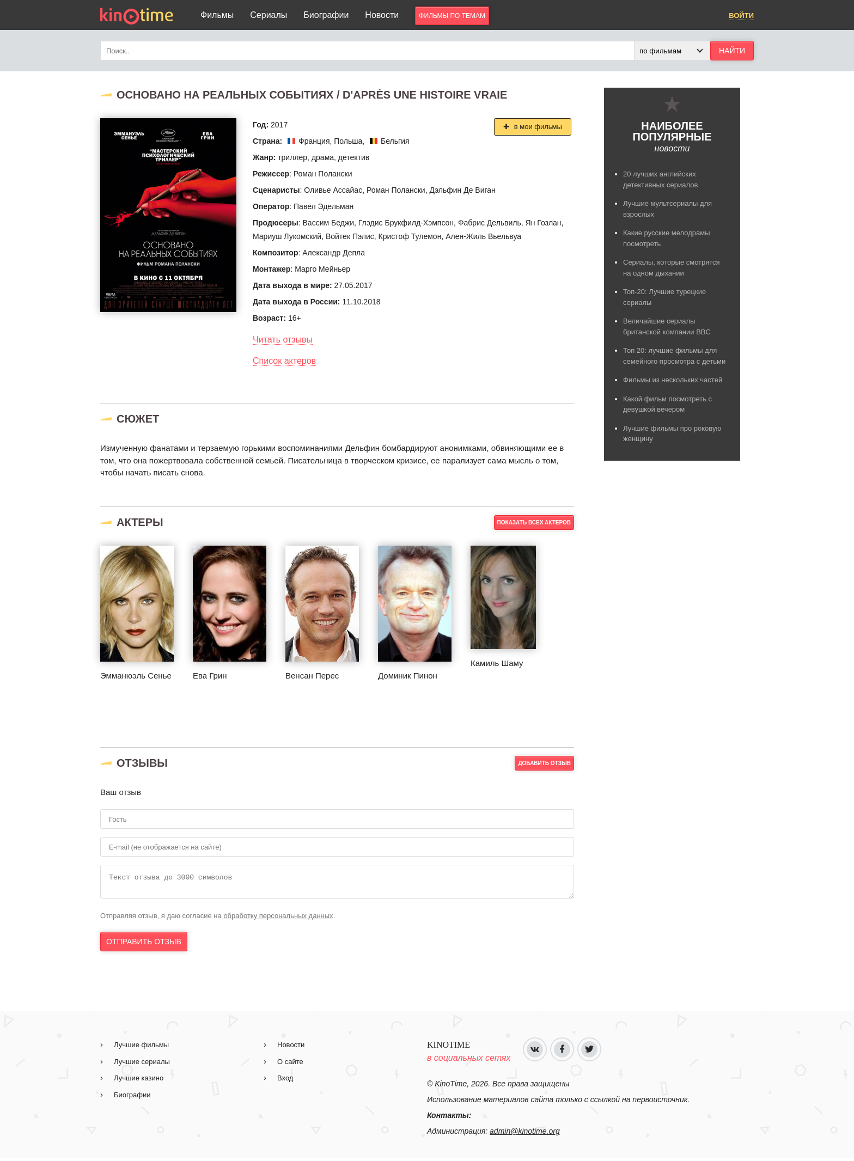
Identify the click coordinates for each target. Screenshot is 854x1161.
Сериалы (268, 15)
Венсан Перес (312, 675)
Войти (741, 15)
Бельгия (395, 141)
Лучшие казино (138, 1081)
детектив (353, 157)
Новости (382, 15)
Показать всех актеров (534, 522)
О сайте (290, 1065)
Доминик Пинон (407, 675)
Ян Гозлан (544, 222)
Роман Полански (323, 173)
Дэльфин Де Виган (462, 190)
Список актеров (284, 360)
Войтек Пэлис (350, 236)
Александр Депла (333, 252)
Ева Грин (210, 675)
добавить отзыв (544, 763)
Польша (348, 141)
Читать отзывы (283, 339)
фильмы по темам (452, 16)
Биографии (326, 15)
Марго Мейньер (322, 269)
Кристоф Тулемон (410, 236)
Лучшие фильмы (141, 1048)
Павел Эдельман (323, 206)
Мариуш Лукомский (287, 236)
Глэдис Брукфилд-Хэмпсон (406, 222)
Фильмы (217, 15)
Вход (285, 1081)
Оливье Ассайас (333, 190)
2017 (279, 124)
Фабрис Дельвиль (489, 222)
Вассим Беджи (328, 222)
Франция (314, 141)
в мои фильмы (537, 127)
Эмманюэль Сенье (136, 675)
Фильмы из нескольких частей (672, 380)
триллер (292, 157)
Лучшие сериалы (142, 1065)
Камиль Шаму (497, 663)
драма (323, 157)
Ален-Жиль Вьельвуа (483, 236)
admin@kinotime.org (525, 1134)
